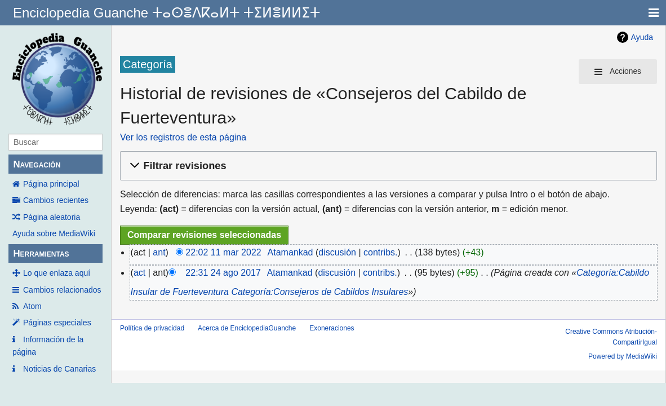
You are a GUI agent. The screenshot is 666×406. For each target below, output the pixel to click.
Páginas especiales (57, 322)
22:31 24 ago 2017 (222, 272)
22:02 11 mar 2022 (223, 252)
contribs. (380, 252)
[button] (387, 166)
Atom (32, 306)
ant (159, 252)
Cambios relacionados (62, 289)
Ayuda (642, 37)
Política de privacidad (152, 328)
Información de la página (47, 345)
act (139, 272)
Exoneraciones (331, 328)
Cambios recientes (55, 200)
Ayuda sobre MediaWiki (53, 233)
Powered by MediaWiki (622, 356)
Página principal (51, 183)
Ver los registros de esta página (183, 137)
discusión (337, 252)
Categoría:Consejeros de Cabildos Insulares (319, 292)
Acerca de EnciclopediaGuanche (247, 328)
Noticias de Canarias (59, 368)
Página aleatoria (51, 217)
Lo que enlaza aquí (56, 272)
